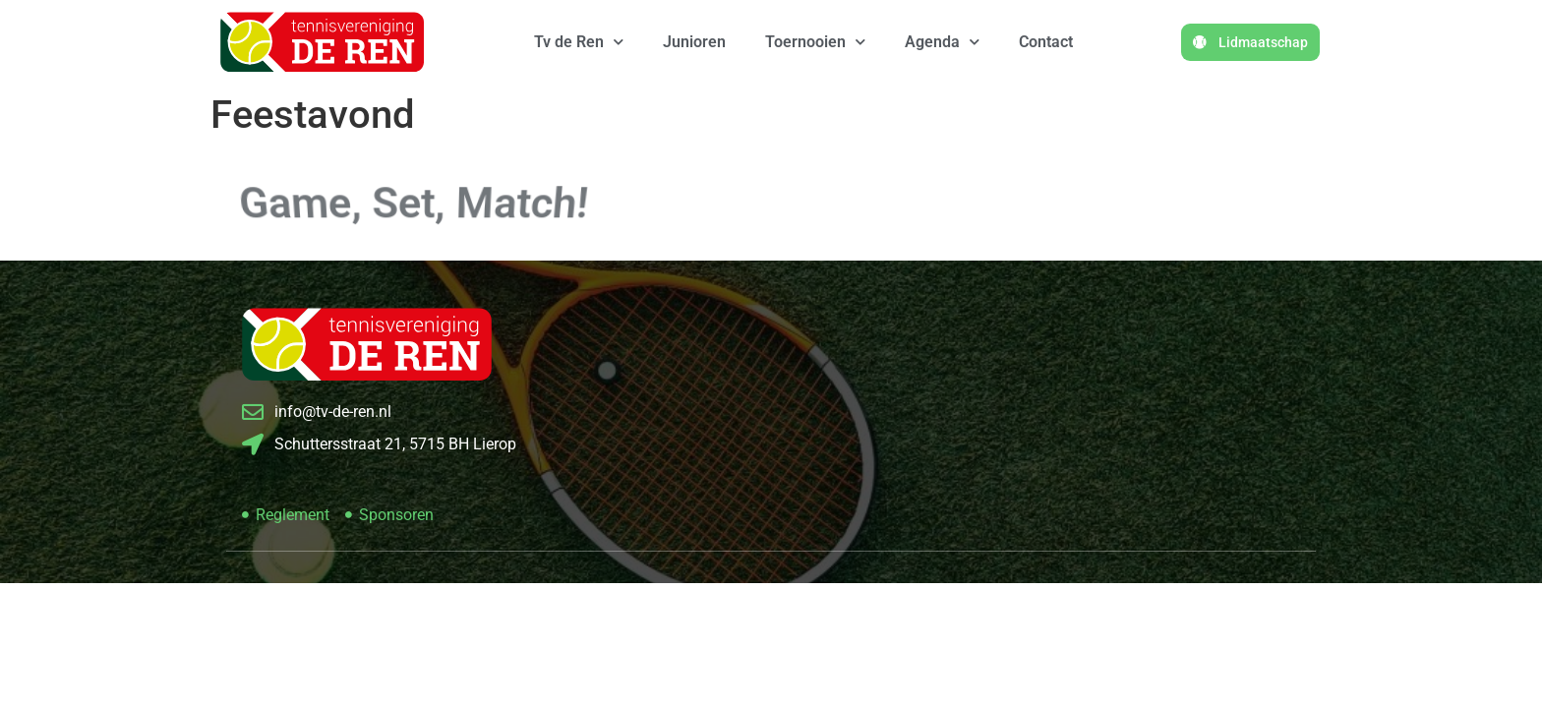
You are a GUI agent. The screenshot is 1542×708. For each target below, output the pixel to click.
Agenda (942, 42)
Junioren (694, 41)
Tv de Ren (578, 42)
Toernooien (815, 42)
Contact (1046, 41)
